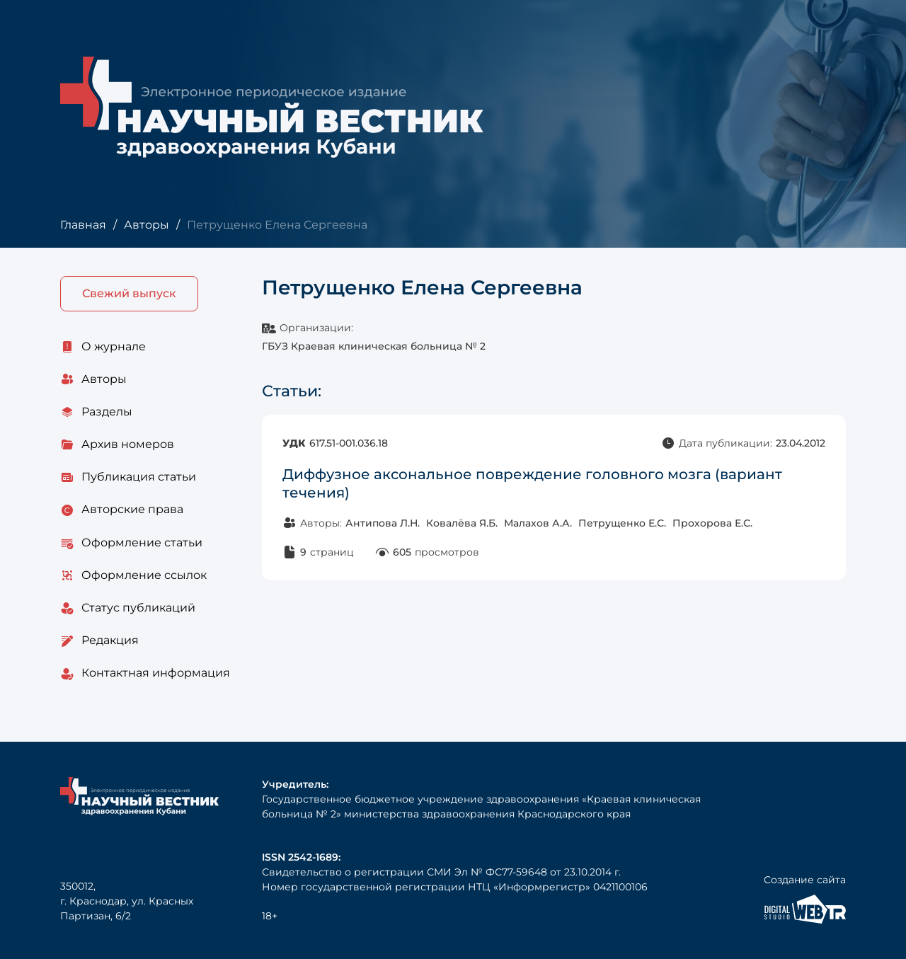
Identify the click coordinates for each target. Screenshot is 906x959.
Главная (83, 224)
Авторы (146, 224)
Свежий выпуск (129, 293)
